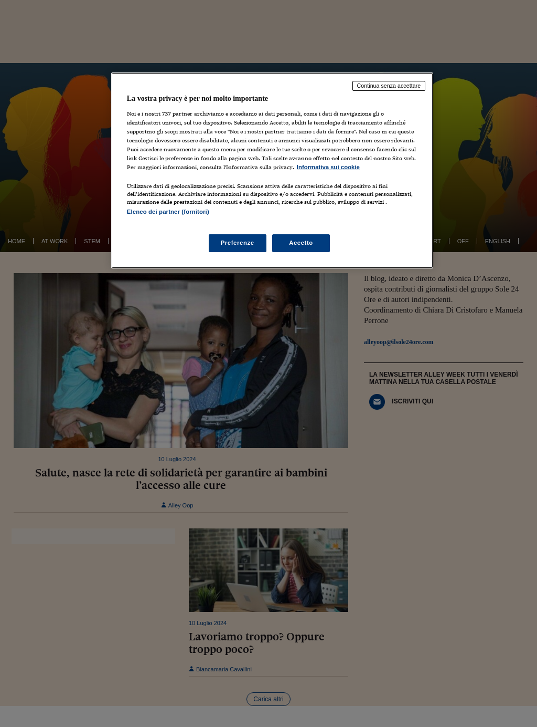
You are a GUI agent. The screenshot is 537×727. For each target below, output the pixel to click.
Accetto (301, 243)
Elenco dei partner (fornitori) (168, 212)
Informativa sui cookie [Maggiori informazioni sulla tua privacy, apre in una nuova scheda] (328, 167)
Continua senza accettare (389, 85)
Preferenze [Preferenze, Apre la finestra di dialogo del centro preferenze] (237, 243)
